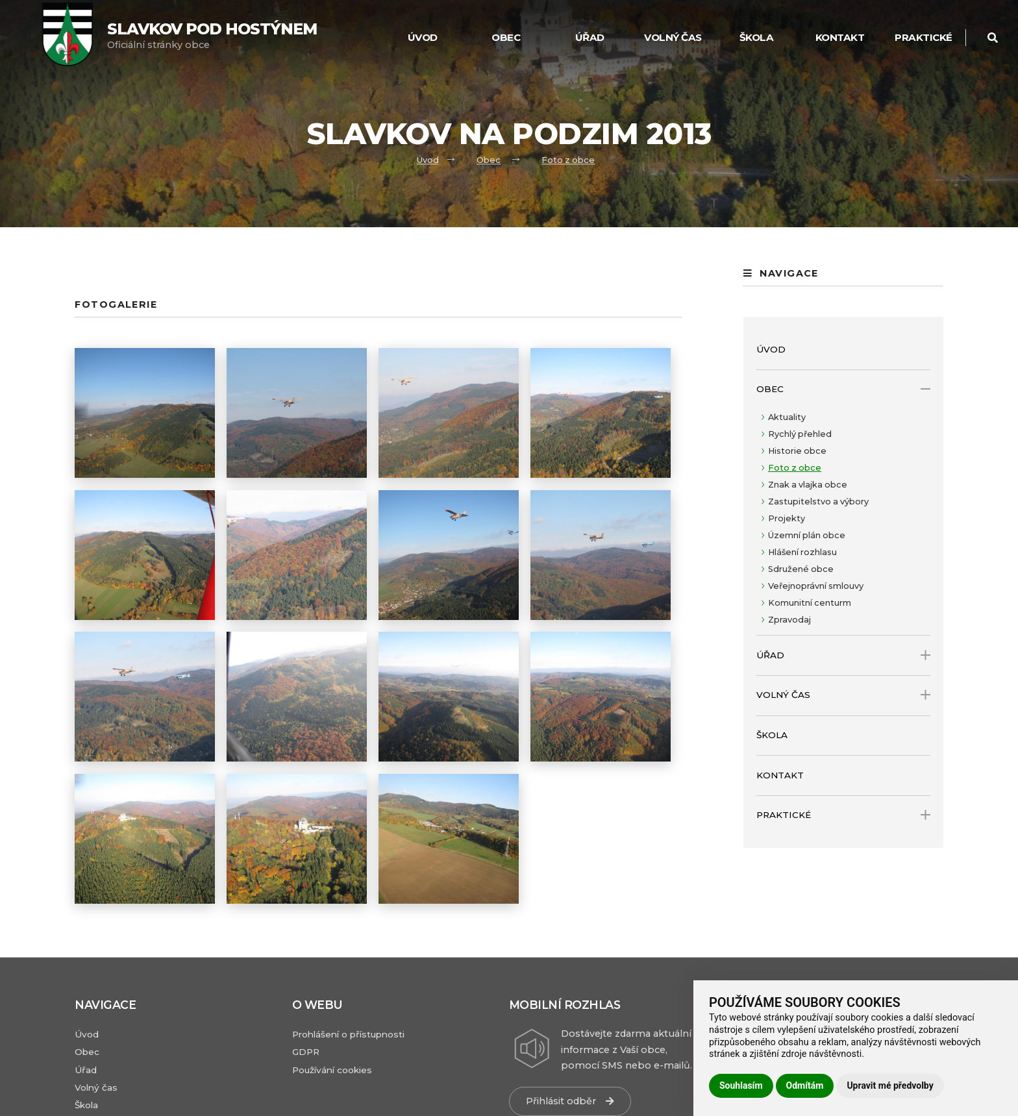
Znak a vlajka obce (807, 485)
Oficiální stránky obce (212, 35)
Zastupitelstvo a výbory (818, 501)
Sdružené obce (801, 569)
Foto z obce (568, 160)
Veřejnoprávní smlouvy (815, 586)
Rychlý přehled (800, 434)
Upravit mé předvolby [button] (890, 1085)
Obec (505, 37)
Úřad (589, 37)
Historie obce (797, 451)
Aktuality (787, 417)
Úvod (423, 37)
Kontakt (840, 37)
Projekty (786, 518)
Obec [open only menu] (843, 389)
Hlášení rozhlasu (802, 552)
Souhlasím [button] (741, 1085)
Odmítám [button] (805, 1085)
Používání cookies (332, 1070)
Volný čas (673, 37)
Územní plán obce (806, 535)
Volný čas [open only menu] (843, 695)
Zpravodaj (789, 620)
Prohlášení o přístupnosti (348, 1034)
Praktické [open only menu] (843, 815)
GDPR (305, 1052)
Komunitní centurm (809, 603)
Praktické (923, 37)
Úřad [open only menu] (843, 655)
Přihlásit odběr (570, 1101)
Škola (756, 37)
